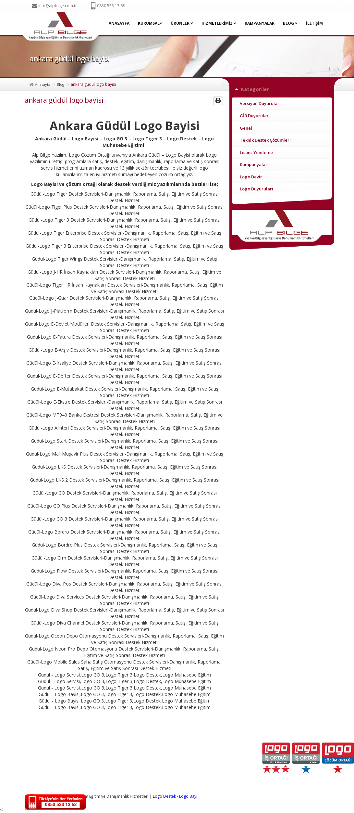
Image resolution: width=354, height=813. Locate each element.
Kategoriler (255, 89)
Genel (246, 128)
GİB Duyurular (254, 116)
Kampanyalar (253, 164)
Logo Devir (251, 177)
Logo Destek (164, 796)
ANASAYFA (119, 23)
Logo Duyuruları (256, 189)
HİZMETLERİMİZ (218, 23)
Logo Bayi (188, 796)
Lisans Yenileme (256, 152)
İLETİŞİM (314, 23)
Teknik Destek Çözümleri (265, 140)
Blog (60, 84)
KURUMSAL (150, 23)
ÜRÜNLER (182, 23)
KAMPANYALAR (260, 23)
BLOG (290, 23)
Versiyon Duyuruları (260, 103)
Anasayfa (42, 84)
